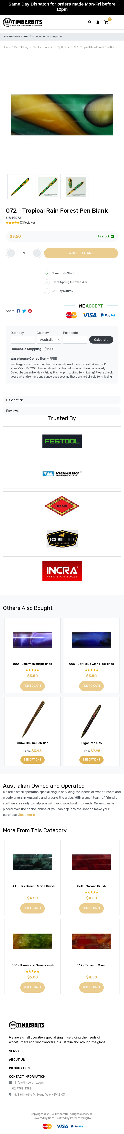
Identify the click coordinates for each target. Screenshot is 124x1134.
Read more (27, 815)
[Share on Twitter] (24, 311)
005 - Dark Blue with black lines (91, 664)
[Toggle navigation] (117, 22)
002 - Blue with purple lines (32, 664)
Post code (70, 333)
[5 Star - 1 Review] (91, 892)
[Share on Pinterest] (30, 311)
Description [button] (14, 400)
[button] (106, 22)
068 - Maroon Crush (91, 886)
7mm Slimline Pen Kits (32, 743)
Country (43, 333)
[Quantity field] (24, 253)
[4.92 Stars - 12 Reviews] (32, 670)
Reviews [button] (12, 411)
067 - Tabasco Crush (92, 965)
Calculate (101, 340)
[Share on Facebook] (19, 311)
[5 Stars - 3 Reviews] (62, 223)
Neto (51, 1118)
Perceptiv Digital (80, 1118)
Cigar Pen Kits (91, 743)
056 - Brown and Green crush (32, 965)
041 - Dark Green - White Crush (32, 886)
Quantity (17, 333)
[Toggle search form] (90, 22)
